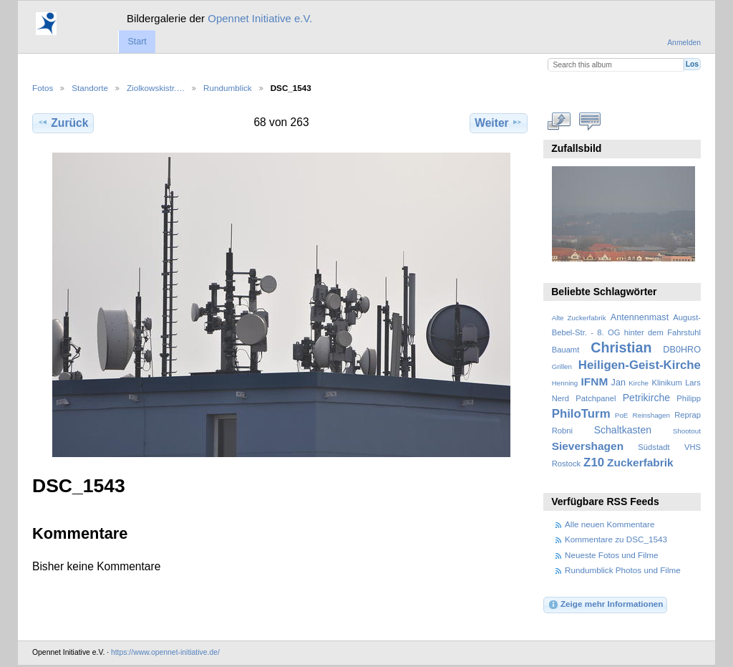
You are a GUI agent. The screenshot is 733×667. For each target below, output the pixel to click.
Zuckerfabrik (640, 462)
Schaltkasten (622, 430)
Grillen (562, 366)
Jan (618, 383)
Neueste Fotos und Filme (612, 555)
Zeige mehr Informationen (606, 604)
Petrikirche (646, 397)
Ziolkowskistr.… (156, 87)
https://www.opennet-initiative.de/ (165, 652)
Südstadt (653, 447)
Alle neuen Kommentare (609, 524)
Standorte (90, 87)
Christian (621, 347)
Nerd (560, 398)
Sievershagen (587, 446)
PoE (621, 415)
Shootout (687, 431)
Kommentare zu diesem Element (590, 121)
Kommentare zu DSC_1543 (616, 539)
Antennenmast (640, 317)
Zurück (62, 122)
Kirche (638, 383)
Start (136, 42)
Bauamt (566, 349)
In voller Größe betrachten (559, 121)
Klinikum (666, 382)
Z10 (593, 462)
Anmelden (684, 43)
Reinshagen (651, 415)
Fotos (42, 87)
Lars (693, 382)
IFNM (594, 381)
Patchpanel (596, 398)
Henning (565, 383)
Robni (562, 430)
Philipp (688, 398)
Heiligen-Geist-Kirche (639, 365)
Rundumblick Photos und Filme (623, 570)
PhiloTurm (581, 414)
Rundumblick (227, 87)
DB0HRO (682, 350)
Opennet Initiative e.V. (260, 18)
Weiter (499, 122)
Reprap (687, 415)
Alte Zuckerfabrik (579, 318)
